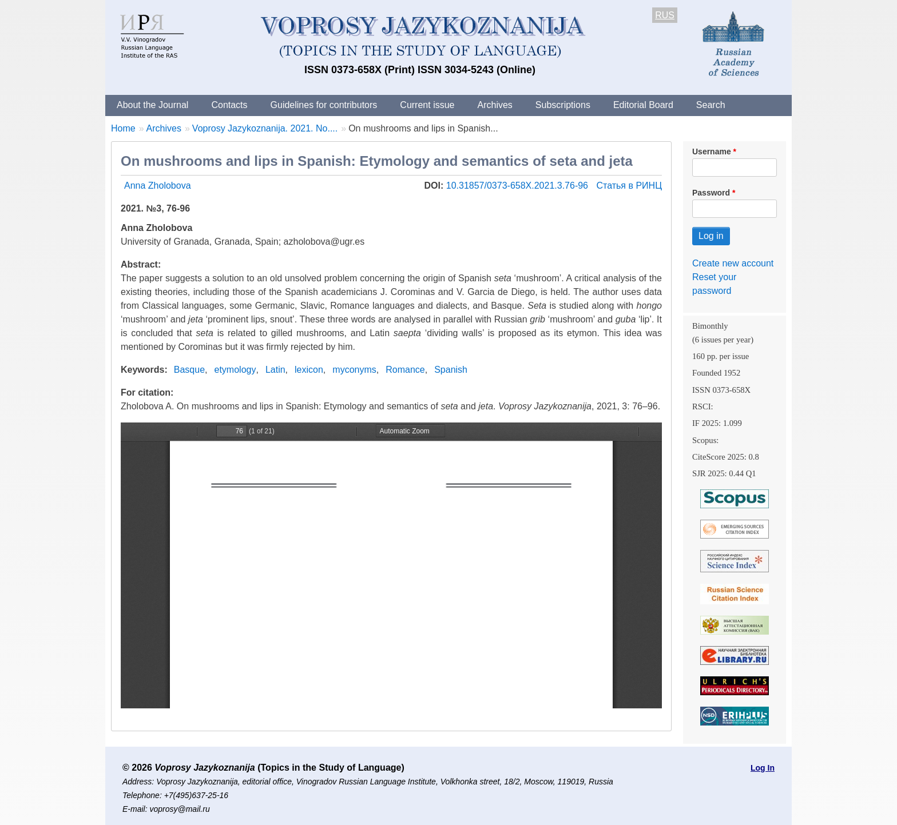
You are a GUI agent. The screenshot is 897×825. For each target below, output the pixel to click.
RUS (664, 15)
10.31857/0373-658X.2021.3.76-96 (518, 185)
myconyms (354, 369)
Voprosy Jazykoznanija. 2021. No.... (265, 128)
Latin (275, 369)
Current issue (427, 105)
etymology (235, 369)
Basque (189, 369)
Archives (494, 105)
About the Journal (152, 105)
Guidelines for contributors (324, 105)
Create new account (732, 263)
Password (711, 192)
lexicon (309, 369)
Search (710, 105)
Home (123, 128)
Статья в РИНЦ (629, 185)
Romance (405, 369)
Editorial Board (643, 105)
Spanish (450, 369)
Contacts (229, 105)
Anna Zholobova (157, 185)
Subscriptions (562, 105)
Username (711, 151)
